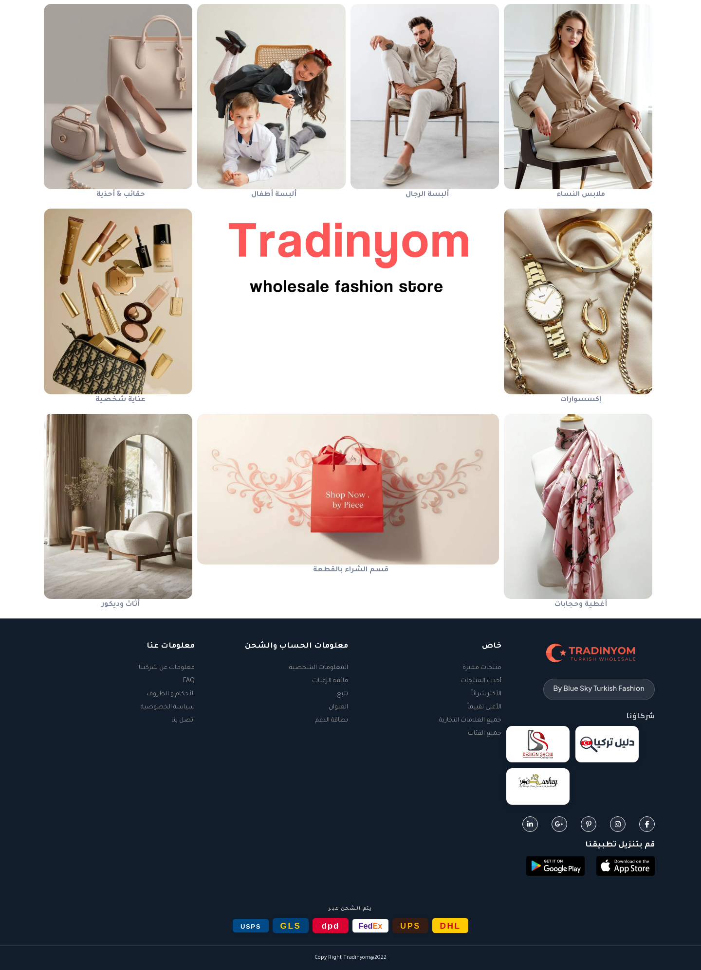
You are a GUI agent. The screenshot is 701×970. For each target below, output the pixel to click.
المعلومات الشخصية (318, 668)
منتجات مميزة (481, 668)
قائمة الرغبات (330, 681)
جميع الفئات (484, 733)
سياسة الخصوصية (168, 707)
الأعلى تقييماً (484, 707)
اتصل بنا (183, 720)
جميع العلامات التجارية (470, 720)
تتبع (342, 694)
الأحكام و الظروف (171, 694)
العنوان (338, 707)
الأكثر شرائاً (486, 694)
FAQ (189, 681)
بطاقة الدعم (331, 720)
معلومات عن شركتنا (167, 668)
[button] (625, 867)
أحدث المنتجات (481, 681)
